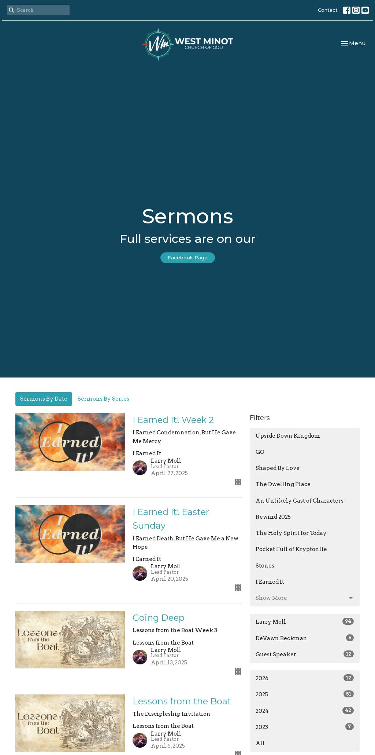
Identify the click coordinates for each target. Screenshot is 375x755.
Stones (265, 565)
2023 (305, 726)
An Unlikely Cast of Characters (300, 500)
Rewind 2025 (273, 517)
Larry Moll (305, 621)
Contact (328, 10)
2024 (305, 710)
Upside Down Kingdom (288, 436)
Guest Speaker (305, 654)
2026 (305, 678)
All (260, 743)
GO (260, 452)
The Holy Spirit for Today (291, 533)
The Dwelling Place (283, 484)
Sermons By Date (43, 398)
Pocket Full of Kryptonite (291, 549)
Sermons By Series (103, 398)
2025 (305, 694)
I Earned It (270, 582)
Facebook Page (188, 257)
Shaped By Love (278, 468)
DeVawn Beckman (305, 638)
